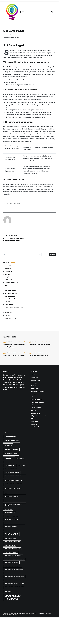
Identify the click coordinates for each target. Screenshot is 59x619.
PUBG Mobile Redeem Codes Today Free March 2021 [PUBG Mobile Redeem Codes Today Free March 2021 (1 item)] (14, 587)
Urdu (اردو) (8, 315)
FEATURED (8, 274)
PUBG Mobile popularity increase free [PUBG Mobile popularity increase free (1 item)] (14, 559)
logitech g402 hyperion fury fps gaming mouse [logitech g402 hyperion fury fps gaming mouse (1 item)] (13, 476)
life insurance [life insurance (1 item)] (20, 458)
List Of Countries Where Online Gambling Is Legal (14, 346)
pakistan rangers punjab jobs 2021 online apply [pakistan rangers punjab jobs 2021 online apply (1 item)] (13, 505)
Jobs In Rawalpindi (10, 299)
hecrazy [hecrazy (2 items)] (8, 445)
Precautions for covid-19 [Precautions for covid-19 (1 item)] (11, 519)
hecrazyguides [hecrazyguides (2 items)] (11, 454)
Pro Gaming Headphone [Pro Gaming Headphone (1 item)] (10, 526)
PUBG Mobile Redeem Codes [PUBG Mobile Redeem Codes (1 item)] (11, 562)
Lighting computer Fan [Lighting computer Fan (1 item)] (11, 462)
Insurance (7, 285)
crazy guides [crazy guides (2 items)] (10, 437)
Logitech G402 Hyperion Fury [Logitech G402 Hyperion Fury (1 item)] (12, 472)
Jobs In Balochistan (10, 290)
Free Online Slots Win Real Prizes (40, 345)
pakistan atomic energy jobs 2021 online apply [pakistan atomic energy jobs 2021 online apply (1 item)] (13, 484)
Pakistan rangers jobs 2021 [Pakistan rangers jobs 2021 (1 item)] (12, 496)
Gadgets (7, 277)
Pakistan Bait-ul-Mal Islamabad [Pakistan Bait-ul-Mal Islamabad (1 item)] (13, 488)
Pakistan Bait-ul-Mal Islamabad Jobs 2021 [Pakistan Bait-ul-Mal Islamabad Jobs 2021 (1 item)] (14, 492)
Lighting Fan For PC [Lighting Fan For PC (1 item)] (10, 465)
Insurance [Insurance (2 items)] (9, 458)
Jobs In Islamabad (10, 296)
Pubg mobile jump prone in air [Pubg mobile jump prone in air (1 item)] (12, 548)
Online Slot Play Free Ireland (38, 355)
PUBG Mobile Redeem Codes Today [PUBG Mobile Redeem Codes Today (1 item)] (13, 580)
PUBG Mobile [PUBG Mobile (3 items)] (11, 534)
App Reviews (8, 268)
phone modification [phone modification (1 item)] (10, 512)
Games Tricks (8, 279)
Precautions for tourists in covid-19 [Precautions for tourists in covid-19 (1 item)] (14, 523)
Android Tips (8, 266)
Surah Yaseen (8, 312)
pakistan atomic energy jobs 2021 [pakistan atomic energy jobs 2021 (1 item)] (13, 480)
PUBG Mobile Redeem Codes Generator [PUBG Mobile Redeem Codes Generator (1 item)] (14, 573)
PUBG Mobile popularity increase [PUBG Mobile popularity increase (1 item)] (13, 555)
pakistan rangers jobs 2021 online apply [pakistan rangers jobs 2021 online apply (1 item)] (13, 501)
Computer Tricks (9, 271)
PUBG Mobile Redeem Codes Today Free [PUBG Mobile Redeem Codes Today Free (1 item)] (14, 583)
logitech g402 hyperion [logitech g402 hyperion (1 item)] (11, 469)
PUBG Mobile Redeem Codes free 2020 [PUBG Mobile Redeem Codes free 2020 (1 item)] (14, 569)
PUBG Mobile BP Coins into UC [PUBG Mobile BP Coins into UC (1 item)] (12, 541)
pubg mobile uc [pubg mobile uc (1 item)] (9, 591)
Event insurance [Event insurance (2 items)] (12, 441)
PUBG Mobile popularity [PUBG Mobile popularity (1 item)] (11, 552)
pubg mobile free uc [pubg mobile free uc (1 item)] (10, 545)
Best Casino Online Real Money (13, 355)
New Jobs (7, 301)
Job (6, 288)
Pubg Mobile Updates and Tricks (14, 307)
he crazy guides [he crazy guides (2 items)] (11, 449)
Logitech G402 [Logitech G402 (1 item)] (21, 465)
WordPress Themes (10, 318)
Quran (6, 310)
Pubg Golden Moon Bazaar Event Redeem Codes (16, 238)
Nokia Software (9, 304)
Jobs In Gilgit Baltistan (11, 293)
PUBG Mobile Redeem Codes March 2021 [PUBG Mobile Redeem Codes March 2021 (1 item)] (14, 576)
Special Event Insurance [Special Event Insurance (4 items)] (14, 597)
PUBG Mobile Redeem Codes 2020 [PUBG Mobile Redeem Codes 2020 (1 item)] (12, 566)
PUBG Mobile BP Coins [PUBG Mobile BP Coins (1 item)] (10, 538)
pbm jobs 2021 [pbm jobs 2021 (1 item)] (8, 509)
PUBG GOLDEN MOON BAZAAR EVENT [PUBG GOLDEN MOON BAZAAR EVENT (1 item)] (13, 530)
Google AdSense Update (11, 282)
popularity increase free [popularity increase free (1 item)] (11, 516)
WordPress (13, 614)
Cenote (41, 613)
